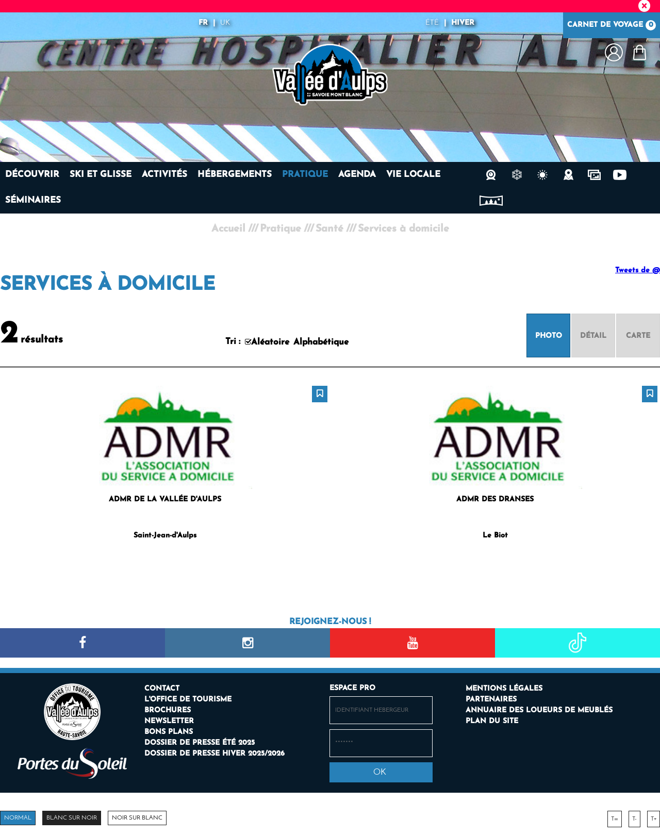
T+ (653, 819)
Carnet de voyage (611, 25)
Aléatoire (270, 342)
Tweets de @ (637, 270)
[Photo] (548, 335)
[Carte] (638, 335)
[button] (639, 52)
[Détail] (593, 335)
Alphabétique (321, 342)
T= (614, 819)
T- (634, 819)
